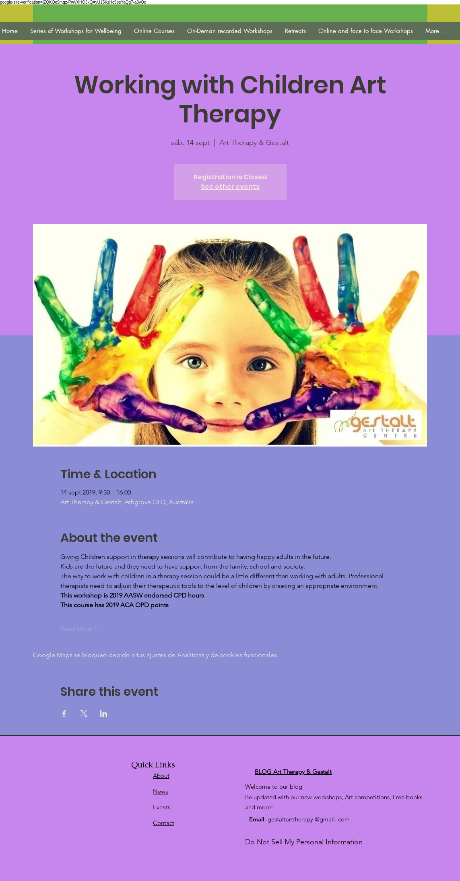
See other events (230, 186)
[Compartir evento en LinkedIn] (103, 713)
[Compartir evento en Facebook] (64, 713)
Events (161, 807)
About (161, 776)
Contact (163, 823)
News (160, 791)
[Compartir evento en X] (84, 713)
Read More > (79, 629)
